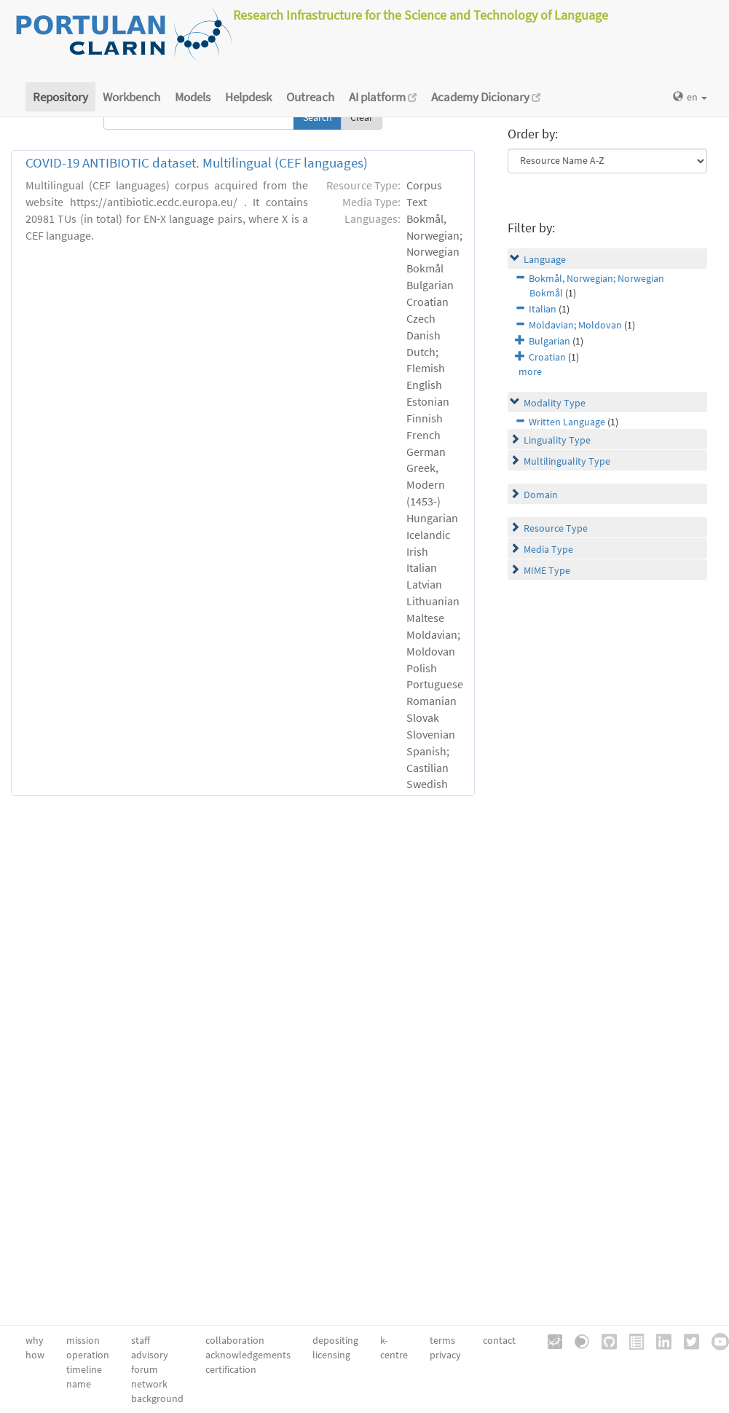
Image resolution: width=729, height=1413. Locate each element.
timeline (84, 1369)
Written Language (567, 421)
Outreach (310, 97)
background (157, 1398)
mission (83, 1340)
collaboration (234, 1340)
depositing (335, 1340)
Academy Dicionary (485, 97)
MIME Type (547, 570)
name (78, 1383)
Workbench (131, 97)
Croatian (547, 356)
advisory (149, 1354)
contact (499, 1340)
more (530, 371)
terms (442, 1340)
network (149, 1383)
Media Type (548, 549)
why (34, 1340)
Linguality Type (557, 439)
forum (144, 1369)
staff (140, 1340)
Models (192, 97)
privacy (445, 1354)
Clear (361, 117)
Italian (542, 308)
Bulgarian (549, 340)
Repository (60, 97)
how (34, 1354)
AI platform (383, 97)
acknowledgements (248, 1354)
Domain (541, 494)
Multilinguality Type (567, 461)
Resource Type (556, 528)
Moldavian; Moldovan (575, 324)
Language (545, 259)
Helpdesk (248, 97)
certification (230, 1369)
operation (87, 1354)
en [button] (690, 96)
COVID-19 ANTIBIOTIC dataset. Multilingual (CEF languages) (196, 162)
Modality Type (555, 402)
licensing (331, 1354)
